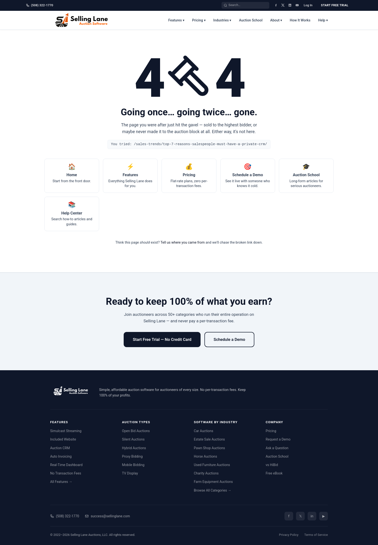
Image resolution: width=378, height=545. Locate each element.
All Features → (61, 482)
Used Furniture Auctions (212, 465)
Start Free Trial (334, 5)
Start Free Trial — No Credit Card (162, 339)
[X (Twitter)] (283, 5)
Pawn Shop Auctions (209, 448)
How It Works (300, 20)
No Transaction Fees (65, 473)
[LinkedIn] (290, 5)
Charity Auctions (206, 473)
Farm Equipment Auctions (213, 482)
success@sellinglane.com (107, 516)
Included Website (63, 439)
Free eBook (274, 473)
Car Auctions (203, 431)
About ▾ (276, 20)
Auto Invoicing (61, 456)
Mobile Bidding (133, 465)
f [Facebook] (288, 516)
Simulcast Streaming (65, 431)
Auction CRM (60, 448)
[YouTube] (297, 5)
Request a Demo (278, 439)
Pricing (271, 431)
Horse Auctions (205, 456)
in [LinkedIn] (311, 516)
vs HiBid (272, 465)
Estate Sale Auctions (209, 439)
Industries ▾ (222, 20)
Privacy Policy (288, 535)
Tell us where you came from (183, 242)
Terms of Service (316, 535)
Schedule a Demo (229, 339)
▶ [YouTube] (323, 516)
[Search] (225, 5)
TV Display (130, 473)
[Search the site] (248, 5)
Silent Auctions (133, 439)
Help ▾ (323, 20)
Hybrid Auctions (134, 448)
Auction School (250, 20)
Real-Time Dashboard (66, 465)
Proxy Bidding (132, 456)
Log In (308, 5)
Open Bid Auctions (136, 431)
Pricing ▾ (199, 20)
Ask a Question (277, 448)
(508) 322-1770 (39, 5)
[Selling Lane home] (83, 20)
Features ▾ (176, 20)
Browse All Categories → (212, 490)
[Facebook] (276, 5)
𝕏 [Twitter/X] (300, 516)
